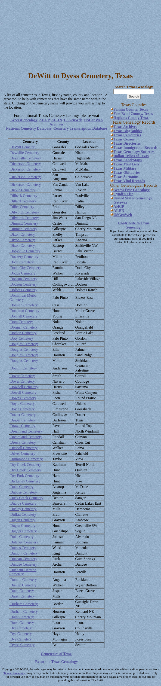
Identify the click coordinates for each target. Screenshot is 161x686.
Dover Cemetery (22, 376)
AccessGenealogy (23, 120)
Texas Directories (127, 143)
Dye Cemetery (20, 628)
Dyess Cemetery (21, 645)
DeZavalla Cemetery (25, 158)
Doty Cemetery (21, 338)
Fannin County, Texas (131, 109)
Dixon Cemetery (22, 234)
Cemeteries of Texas (56, 654)
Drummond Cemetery (26, 459)
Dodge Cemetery (22, 273)
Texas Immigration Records (136, 147)
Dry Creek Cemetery (25, 464)
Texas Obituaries (127, 172)
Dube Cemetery (21, 487)
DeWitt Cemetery (22, 147)
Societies (147, 152)
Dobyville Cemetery (24, 251)
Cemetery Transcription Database (80, 128)
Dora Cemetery (21, 322)
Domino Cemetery (23, 305)
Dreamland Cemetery (25, 431)
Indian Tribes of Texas (131, 156)
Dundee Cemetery (23, 564)
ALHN (56, 120)
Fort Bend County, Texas (133, 114)
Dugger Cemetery (23, 531)
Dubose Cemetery (23, 492)
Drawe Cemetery (22, 426)
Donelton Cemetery (24, 311)
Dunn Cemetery (21, 591)
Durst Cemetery (21, 617)
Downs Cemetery (22, 398)
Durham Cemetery (23, 604)
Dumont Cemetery (23, 553)
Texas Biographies (128, 131)
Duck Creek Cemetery (26, 498)
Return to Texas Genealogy (56, 662)
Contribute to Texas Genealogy (133, 225)
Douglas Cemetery (23, 344)
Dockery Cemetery (23, 257)
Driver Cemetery (22, 453)
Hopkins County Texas (131, 118)
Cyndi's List (123, 194)
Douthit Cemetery (23, 368)
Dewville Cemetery (24, 153)
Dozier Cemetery (22, 415)
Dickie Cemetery (22, 190)
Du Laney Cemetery (24, 481)
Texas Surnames (126, 177)
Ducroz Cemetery (22, 503)
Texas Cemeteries (127, 135)
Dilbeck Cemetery (23, 196)
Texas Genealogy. (14, 673)
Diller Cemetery (21, 207)
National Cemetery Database (28, 128)
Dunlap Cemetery (22, 585)
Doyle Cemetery (21, 404)
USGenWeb (73, 120)
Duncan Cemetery (23, 559)
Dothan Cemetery (22, 333)
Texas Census (124, 139)
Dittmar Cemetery (23, 229)
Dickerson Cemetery (25, 164)
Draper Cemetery (22, 420)
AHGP (44, 120)
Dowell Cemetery (22, 392)
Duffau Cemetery (22, 514)
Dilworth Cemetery (24, 212)
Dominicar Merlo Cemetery (22, 297)
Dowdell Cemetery (23, 387)
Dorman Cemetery (23, 327)
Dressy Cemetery (22, 442)
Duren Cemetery (22, 596)
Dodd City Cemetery (25, 268)
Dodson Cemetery (23, 279)
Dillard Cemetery (22, 201)
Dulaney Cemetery (23, 542)
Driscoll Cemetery (23, 448)
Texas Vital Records (129, 181)
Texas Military (125, 168)
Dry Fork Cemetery (24, 476)
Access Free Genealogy (132, 190)
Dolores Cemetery (23, 290)
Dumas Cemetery (22, 548)
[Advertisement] (80, 34)
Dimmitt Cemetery (23, 223)
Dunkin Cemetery (23, 580)
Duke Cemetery (21, 537)
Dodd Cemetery (21, 262)
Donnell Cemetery (23, 316)
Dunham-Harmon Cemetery (22, 572)
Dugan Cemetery (22, 520)
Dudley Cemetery (22, 509)
